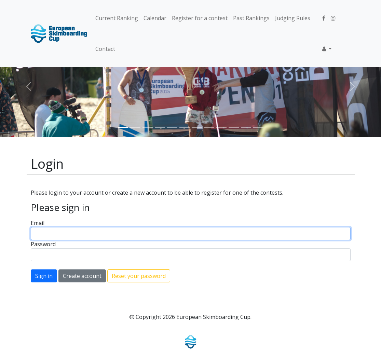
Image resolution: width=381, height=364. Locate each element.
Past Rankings (251, 18)
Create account (82, 276)
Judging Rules (292, 18)
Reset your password (139, 276)
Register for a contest (200, 18)
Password (43, 244)
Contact (105, 49)
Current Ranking (116, 18)
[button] (326, 48)
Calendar (155, 18)
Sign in (44, 276)
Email (37, 223)
